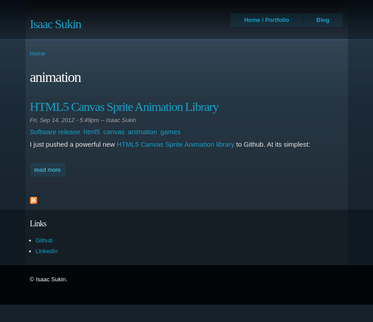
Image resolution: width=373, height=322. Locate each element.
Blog (323, 20)
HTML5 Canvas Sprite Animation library (176, 144)
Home (38, 53)
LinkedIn (47, 251)
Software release (55, 132)
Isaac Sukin (55, 24)
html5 (92, 132)
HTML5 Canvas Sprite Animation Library (124, 107)
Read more (49, 169)
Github (44, 240)
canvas (114, 132)
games (170, 132)
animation (142, 132)
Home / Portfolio (266, 20)
